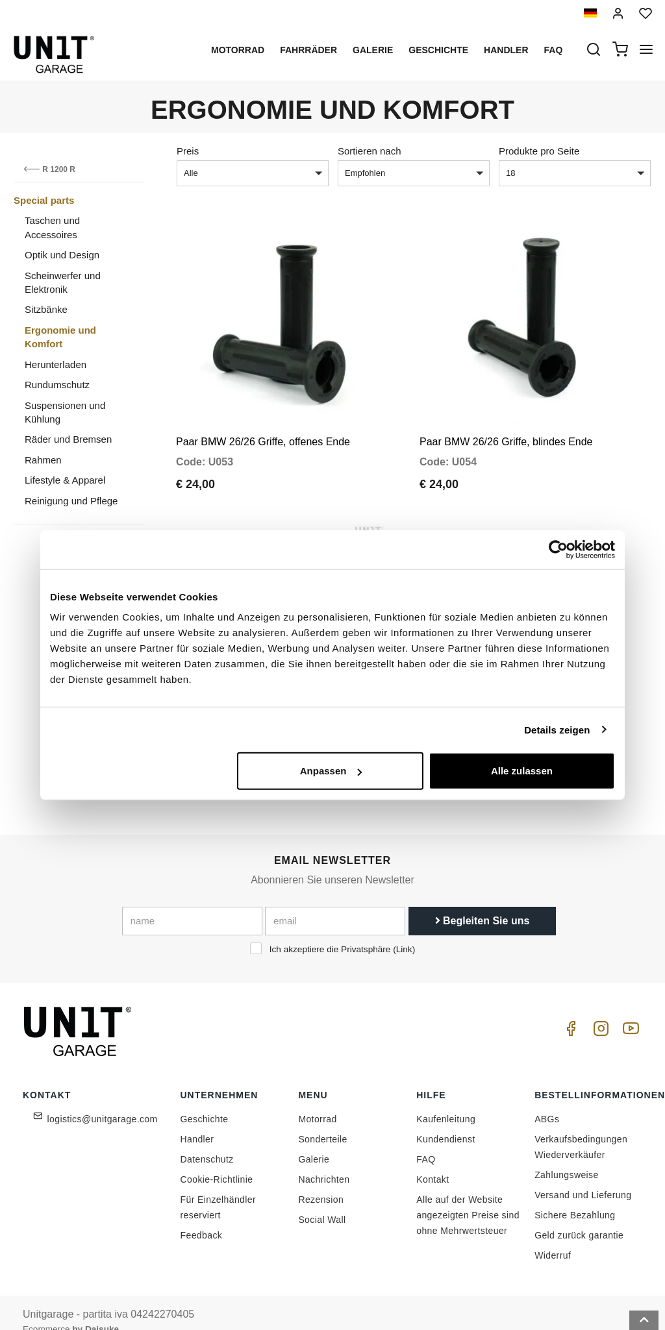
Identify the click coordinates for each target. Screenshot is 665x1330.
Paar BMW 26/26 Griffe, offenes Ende (263, 432)
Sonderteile (322, 1121)
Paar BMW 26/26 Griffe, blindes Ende (506, 432)
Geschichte (438, 50)
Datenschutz (207, 1141)
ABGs (546, 1101)
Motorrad (237, 50)
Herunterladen (55, 364)
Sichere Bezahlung (574, 1197)
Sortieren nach (369, 150)
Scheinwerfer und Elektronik (63, 282)
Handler (506, 50)
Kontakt (432, 1161)
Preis (188, 150)
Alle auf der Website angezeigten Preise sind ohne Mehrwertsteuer (468, 1197)
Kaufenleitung (445, 1101)
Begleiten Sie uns (482, 901)
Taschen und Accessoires (52, 227)
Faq (553, 50)
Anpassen (331, 770)
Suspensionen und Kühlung (65, 412)
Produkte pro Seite (539, 150)
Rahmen (43, 459)
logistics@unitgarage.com (102, 1101)
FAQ (425, 1141)
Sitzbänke (46, 309)
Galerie (373, 50)
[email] (335, 902)
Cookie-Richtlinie (217, 1161)
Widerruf (552, 1237)
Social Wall (321, 1201)
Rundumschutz (57, 384)
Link (404, 930)
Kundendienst (445, 1121)
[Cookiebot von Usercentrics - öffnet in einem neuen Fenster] (558, 549)
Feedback (202, 1217)
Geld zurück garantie (578, 1217)
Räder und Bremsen (68, 439)
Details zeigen (557, 729)
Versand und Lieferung (582, 1177)
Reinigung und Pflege (71, 500)
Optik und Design (62, 254)
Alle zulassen (522, 770)
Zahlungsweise (566, 1156)
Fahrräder (308, 50)
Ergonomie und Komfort (60, 337)
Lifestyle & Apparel (65, 480)
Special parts (44, 200)
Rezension (321, 1181)
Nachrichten (323, 1161)
